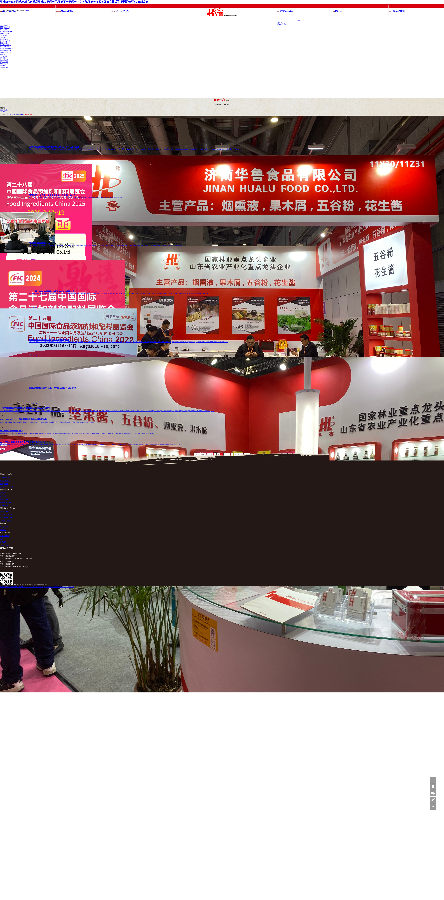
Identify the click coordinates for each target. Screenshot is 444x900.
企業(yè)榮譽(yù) (5, 28)
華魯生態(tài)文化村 (6, 50)
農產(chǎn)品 (3, 43)
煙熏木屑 (2, 37)
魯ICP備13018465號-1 (42, 584)
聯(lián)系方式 (4, 62)
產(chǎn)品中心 (4, 33)
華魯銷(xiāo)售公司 (5, 52)
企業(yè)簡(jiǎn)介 (5, 26)
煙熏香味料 (3, 35)
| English (26, 10)
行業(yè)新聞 (3, 56)
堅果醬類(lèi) (4, 39)
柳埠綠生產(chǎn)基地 (6, 48)
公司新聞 (2, 58)
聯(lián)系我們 (4, 60)
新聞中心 (2, 54)
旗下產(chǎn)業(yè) (5, 45)
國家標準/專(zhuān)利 (6, 31)
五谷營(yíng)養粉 (5, 41)
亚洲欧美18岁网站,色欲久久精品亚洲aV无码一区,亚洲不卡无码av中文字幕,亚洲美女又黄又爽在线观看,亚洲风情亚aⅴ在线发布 (74, 1)
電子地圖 (2, 65)
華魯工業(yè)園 (4, 46)
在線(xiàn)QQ (4, 63)
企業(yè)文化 (3, 29)
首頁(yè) (280, 22)
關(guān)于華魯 (282, 24)
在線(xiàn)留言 (4, 67)
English (299, 20)
